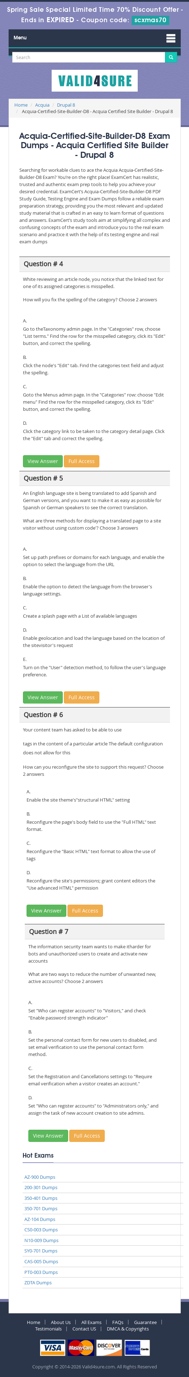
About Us (61, 1322)
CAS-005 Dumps (41, 1261)
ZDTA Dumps (38, 1282)
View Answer (43, 461)
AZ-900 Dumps (39, 1177)
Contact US (84, 1328)
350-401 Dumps (40, 1198)
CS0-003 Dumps (41, 1229)
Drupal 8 (66, 105)
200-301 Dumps (40, 1187)
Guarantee (145, 1322)
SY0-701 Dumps (40, 1250)
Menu (20, 37)
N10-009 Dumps (41, 1240)
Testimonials (48, 1328)
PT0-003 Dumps (41, 1272)
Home (21, 105)
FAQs (117, 1322)
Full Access (81, 461)
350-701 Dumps (40, 1208)
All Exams (91, 1322)
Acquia (42, 105)
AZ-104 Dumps (39, 1219)
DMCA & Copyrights (128, 1328)
